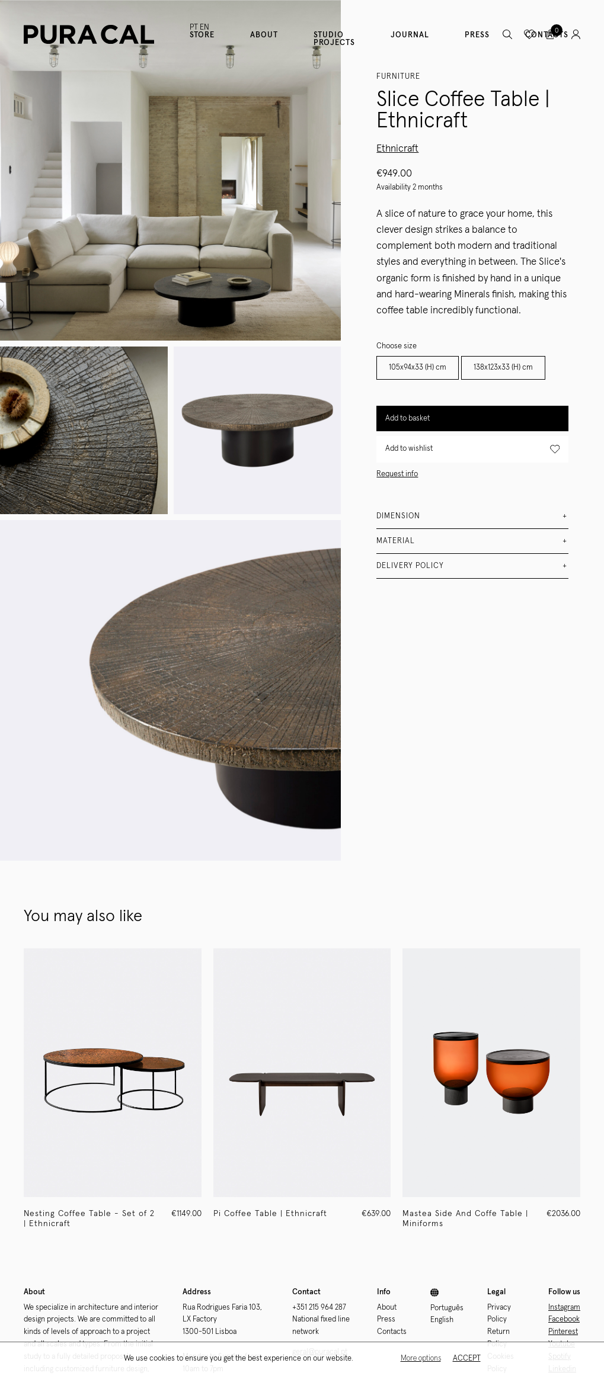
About (264, 35)
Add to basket (407, 418)
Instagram (564, 1307)
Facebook (564, 1319)
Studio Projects (334, 39)
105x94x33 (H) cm (417, 367)
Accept (467, 1358)
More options (421, 1358)
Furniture (398, 77)
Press (477, 35)
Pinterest (563, 1332)
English (441, 1320)
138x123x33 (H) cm (503, 367)
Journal (410, 35)
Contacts (392, 1332)
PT (194, 27)
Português (447, 1308)
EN (204, 27)
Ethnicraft (397, 149)
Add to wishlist (472, 449)
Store (202, 35)
